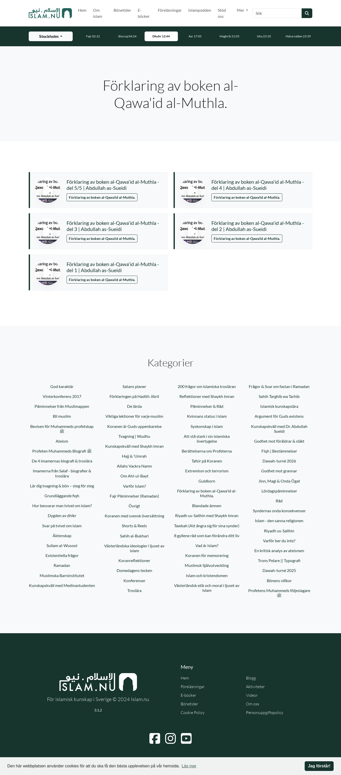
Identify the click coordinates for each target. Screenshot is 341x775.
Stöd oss (222, 13)
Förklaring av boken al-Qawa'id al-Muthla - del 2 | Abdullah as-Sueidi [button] (257, 226)
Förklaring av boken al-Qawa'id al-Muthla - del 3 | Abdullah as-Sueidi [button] (113, 226)
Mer (241, 10)
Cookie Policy (193, 712)
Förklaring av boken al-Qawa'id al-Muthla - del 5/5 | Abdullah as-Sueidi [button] (113, 185)
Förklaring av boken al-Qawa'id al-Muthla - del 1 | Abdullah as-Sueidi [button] (113, 267)
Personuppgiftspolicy (264, 712)
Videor (252, 695)
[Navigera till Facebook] (154, 738)
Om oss (252, 703)
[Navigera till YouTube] (186, 738)
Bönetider (122, 10)
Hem (82, 10)
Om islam (97, 13)
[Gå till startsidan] (50, 13)
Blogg (251, 677)
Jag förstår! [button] (319, 766)
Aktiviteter (255, 686)
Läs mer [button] (189, 766)
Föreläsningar (170, 10)
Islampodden (199, 10)
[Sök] (277, 13)
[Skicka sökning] (307, 13)
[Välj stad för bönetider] (51, 36)
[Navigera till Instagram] (170, 738)
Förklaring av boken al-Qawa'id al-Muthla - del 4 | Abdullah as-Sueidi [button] (257, 185)
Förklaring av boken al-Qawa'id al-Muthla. (102, 197)
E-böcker (144, 13)
